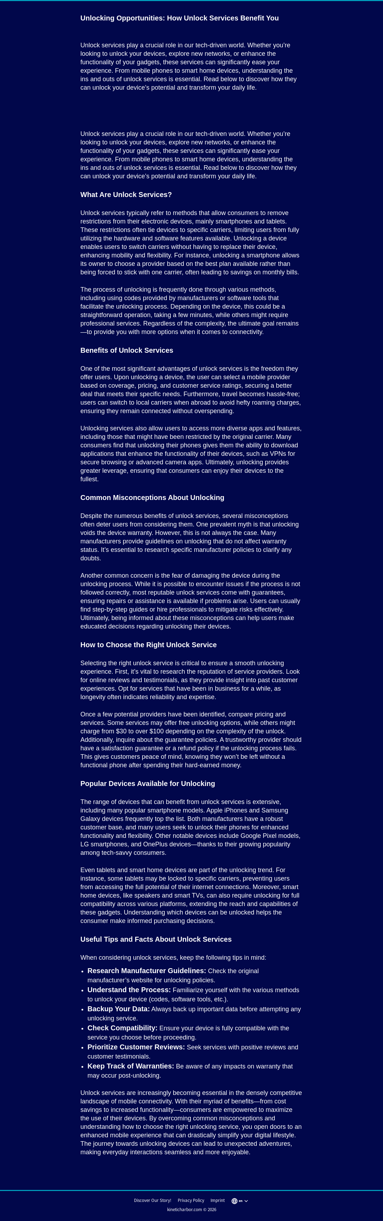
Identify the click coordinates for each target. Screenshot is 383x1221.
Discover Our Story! (152, 1200)
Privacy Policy (191, 1200)
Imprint (218, 1200)
